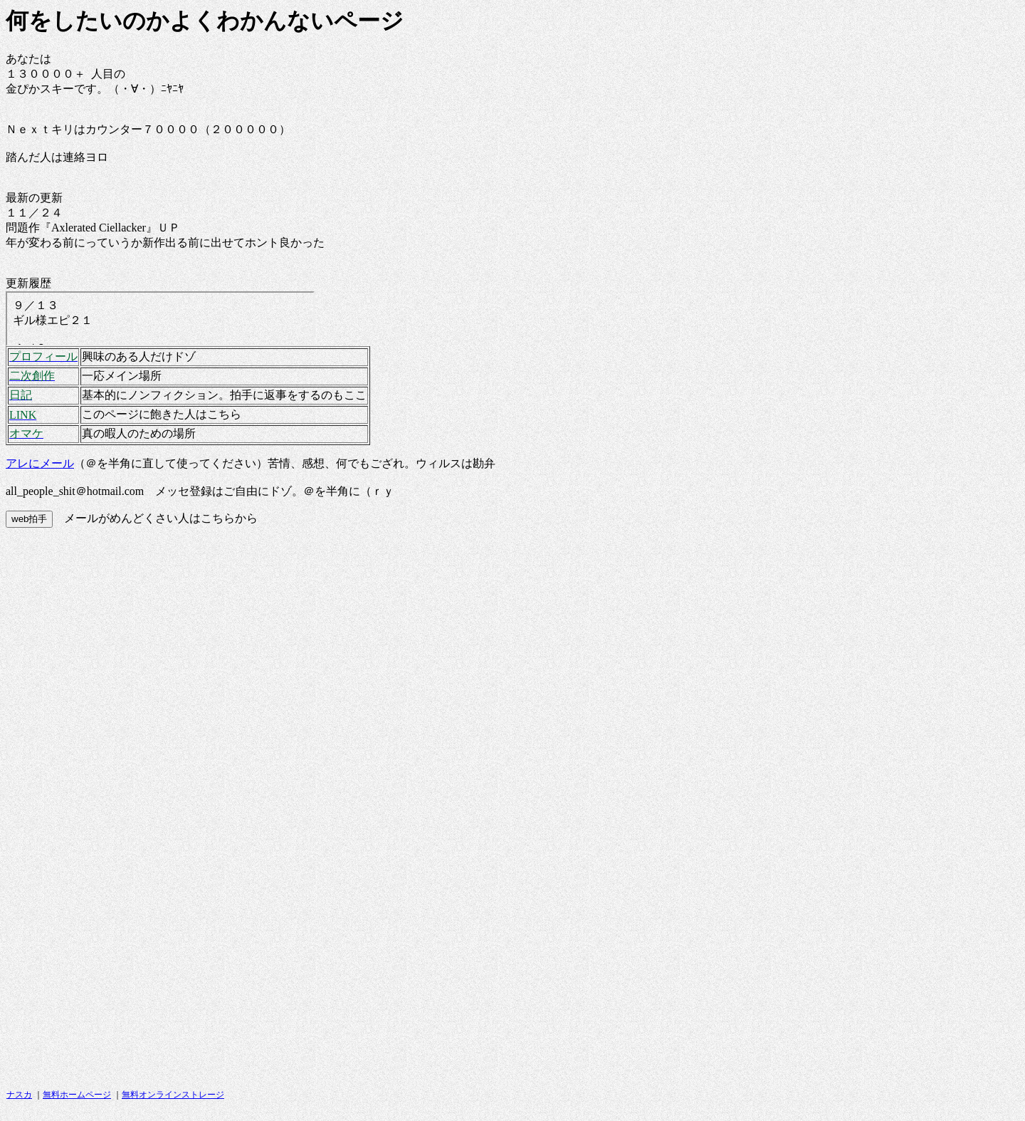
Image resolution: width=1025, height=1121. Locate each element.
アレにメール (40, 463)
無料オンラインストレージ (173, 1095)
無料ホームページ (77, 1095)
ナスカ (19, 1095)
